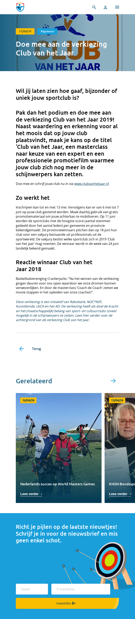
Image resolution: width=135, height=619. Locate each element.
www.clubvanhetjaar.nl (91, 183)
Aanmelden (63, 603)
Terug (36, 348)
